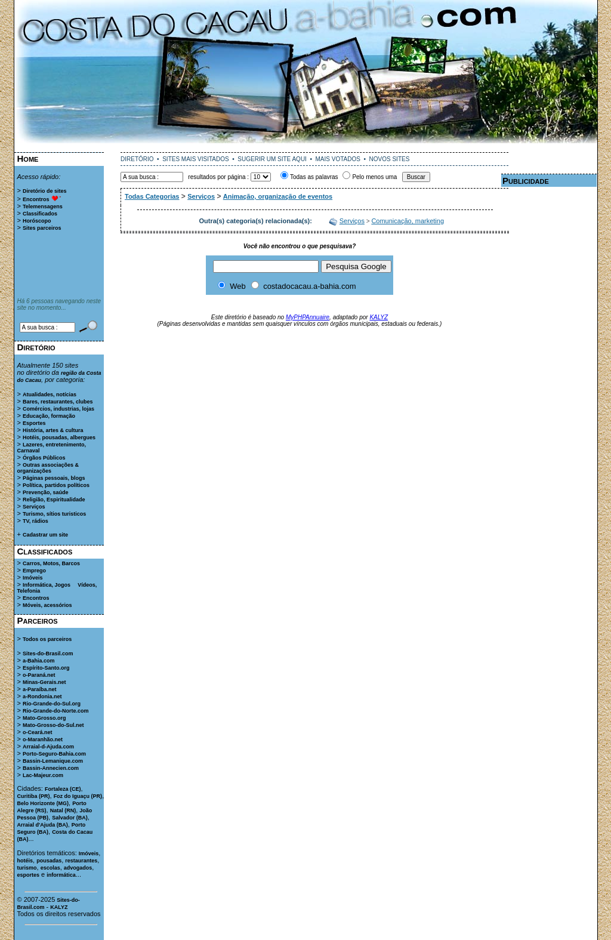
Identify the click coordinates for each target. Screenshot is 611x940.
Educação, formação (49, 416)
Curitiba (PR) (33, 796)
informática (61, 875)
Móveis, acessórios (47, 605)
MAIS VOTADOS (338, 159)
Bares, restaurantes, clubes (58, 402)
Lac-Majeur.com (43, 775)
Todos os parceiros (47, 639)
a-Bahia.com (39, 661)
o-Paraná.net (39, 675)
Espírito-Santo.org (46, 668)
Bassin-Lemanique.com (53, 761)
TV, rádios (35, 521)
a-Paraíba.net (40, 689)
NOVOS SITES (389, 159)
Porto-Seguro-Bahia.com (54, 754)
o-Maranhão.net (43, 739)
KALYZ (58, 907)
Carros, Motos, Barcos (51, 563)
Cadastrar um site (45, 535)
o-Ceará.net (38, 732)
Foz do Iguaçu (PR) (78, 796)
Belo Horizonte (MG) (43, 803)
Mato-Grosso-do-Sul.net (53, 725)
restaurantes (81, 861)
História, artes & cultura (53, 430)
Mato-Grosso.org (44, 718)
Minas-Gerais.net (44, 682)
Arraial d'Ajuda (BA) (42, 825)
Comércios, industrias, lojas (58, 409)
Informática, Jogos (46, 585)
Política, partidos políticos (56, 485)
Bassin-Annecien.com (51, 768)
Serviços (34, 507)
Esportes (34, 423)
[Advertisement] (305, 147)
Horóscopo (37, 221)
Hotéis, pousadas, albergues (59, 437)
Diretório (36, 347)
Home (28, 158)
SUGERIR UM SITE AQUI (272, 159)
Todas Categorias (152, 196)
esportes (28, 875)
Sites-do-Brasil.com (48, 654)
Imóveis (33, 578)
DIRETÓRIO (137, 159)
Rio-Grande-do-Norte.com (56, 711)
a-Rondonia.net (42, 696)
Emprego (34, 571)
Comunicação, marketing (407, 220)
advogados (78, 868)
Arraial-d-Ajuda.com (48, 747)
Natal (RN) (63, 810)
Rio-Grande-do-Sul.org (52, 704)
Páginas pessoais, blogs (54, 478)
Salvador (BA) (70, 818)
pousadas (48, 861)
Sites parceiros (42, 228)
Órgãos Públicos (44, 458)
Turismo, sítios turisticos (54, 514)
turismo (27, 868)
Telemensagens (43, 206)
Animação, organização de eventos (277, 196)
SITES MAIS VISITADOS (195, 159)
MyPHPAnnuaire (307, 317)
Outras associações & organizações (48, 468)
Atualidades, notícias (49, 394)
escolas (50, 868)
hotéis (25, 861)
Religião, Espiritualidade (54, 500)
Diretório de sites (45, 191)
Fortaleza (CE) (63, 789)
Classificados (40, 214)
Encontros (36, 199)
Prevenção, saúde (46, 492)
